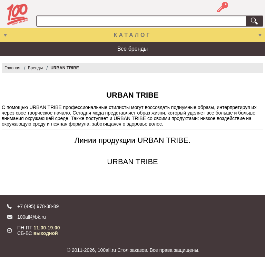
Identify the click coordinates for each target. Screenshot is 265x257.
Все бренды (132, 49)
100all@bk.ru (31, 217)
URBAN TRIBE (64, 68)
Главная (12, 68)
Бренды (35, 68)
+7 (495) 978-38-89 (38, 206)
